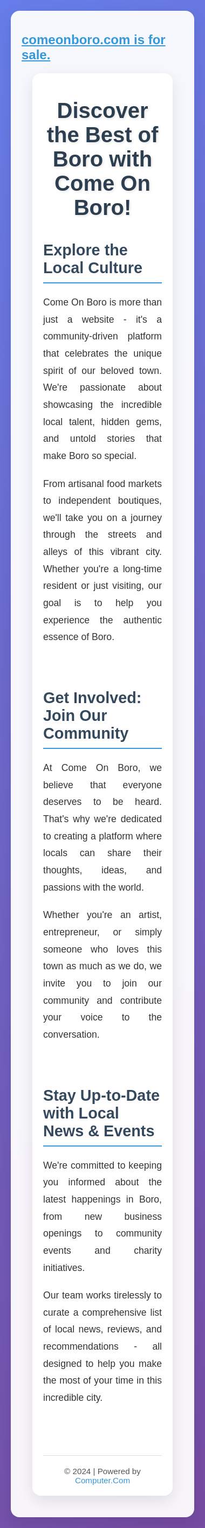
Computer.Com (102, 1480)
